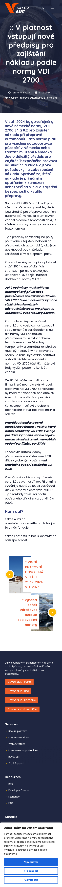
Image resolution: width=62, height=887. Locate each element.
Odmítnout (31, 880)
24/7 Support (16, 763)
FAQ (10, 803)
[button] (43, 8)
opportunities (30, 750)
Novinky (13, 97)
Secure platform (17, 731)
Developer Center (18, 790)
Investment (15, 750)
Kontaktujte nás (25, 536)
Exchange (14, 796)
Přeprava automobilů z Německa (38, 97)
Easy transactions (18, 737)
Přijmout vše (31, 862)
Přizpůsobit (31, 871)
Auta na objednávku (15, 521)
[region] (31, 854)
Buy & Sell (14, 756)
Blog (10, 783)
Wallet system (16, 744)
